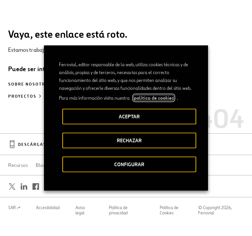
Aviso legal (80, 210)
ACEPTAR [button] (129, 116)
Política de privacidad (118, 210)
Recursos (18, 165)
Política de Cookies (169, 210)
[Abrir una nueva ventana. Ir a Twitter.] (12, 186)
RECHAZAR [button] (129, 140)
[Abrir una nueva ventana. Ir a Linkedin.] (24, 186)
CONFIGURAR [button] (129, 164)
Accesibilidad (48, 207)
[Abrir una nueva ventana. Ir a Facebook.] (36, 186)
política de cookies (154, 98)
